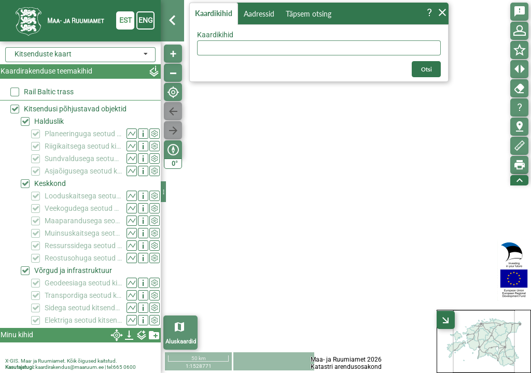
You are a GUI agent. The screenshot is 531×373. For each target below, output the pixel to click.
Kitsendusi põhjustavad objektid (75, 109)
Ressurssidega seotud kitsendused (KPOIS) (83, 245)
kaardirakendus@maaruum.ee (69, 367)
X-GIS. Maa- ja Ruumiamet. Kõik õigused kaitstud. (61, 361)
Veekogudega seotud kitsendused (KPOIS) (83, 208)
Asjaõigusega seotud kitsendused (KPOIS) (83, 171)
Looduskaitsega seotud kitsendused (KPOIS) (83, 196)
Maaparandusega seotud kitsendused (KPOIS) (83, 221)
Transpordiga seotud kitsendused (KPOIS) (83, 295)
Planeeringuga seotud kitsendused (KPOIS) (83, 134)
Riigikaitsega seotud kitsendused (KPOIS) (83, 146)
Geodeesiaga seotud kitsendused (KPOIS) (83, 283)
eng (145, 20)
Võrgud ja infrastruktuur (73, 270)
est (125, 20)
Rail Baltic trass (49, 92)
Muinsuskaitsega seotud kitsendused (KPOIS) (83, 233)
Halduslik (49, 121)
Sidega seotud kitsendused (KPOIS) (83, 308)
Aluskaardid (180, 341)
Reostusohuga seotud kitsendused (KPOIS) (83, 258)
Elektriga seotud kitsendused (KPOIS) (83, 320)
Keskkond (50, 183)
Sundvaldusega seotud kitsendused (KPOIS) (83, 158)
